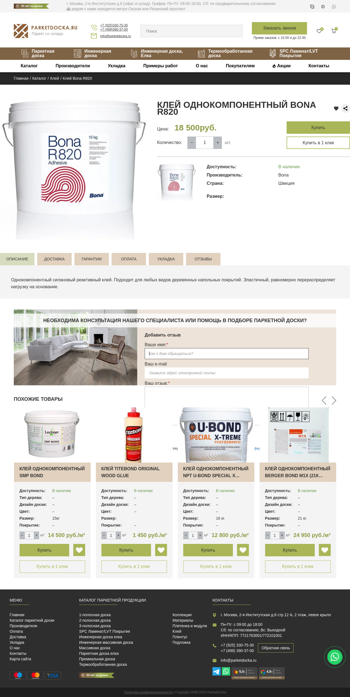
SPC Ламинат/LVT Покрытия (293, 53)
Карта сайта (20, 659)
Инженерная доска (92, 53)
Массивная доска (94, 648)
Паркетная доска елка (99, 653)
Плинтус (180, 637)
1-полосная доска (95, 615)
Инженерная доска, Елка (156, 53)
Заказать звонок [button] (279, 28)
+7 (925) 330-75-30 (237, 645)
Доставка (18, 637)
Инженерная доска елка (100, 637)
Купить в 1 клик (318, 142)
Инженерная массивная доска (106, 642)
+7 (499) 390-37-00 (237, 650)
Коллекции (182, 615)
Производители (73, 65)
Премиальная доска (97, 659)
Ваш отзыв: (157, 383)
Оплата (16, 631)
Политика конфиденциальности (148, 692)
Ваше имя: (156, 344)
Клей (177, 631)
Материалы (183, 620)
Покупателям (240, 65)
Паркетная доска (38, 53)
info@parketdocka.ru (115, 36)
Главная (17, 615)
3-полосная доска (95, 626)
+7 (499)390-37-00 (114, 29)
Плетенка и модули (190, 626)
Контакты (318, 65)
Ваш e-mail (156, 364)
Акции (284, 65)
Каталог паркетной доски (32, 620)
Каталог (29, 65)
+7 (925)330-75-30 (114, 25)
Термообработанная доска (224, 53)
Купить (318, 127)
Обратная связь (276, 648)
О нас (202, 65)
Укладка (116, 65)
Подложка (181, 642)
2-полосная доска (95, 620)
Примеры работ (160, 65)
